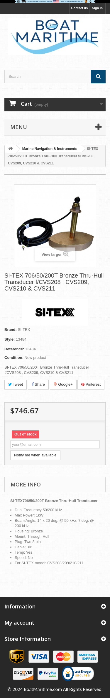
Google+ (63, 384)
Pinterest (91, 384)
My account (19, 622)
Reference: (14, 349)
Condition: (13, 357)
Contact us (79, 8)
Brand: (10, 329)
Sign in (97, 8)
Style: (9, 339)
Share (38, 384)
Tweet (15, 384)
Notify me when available (35, 455)
